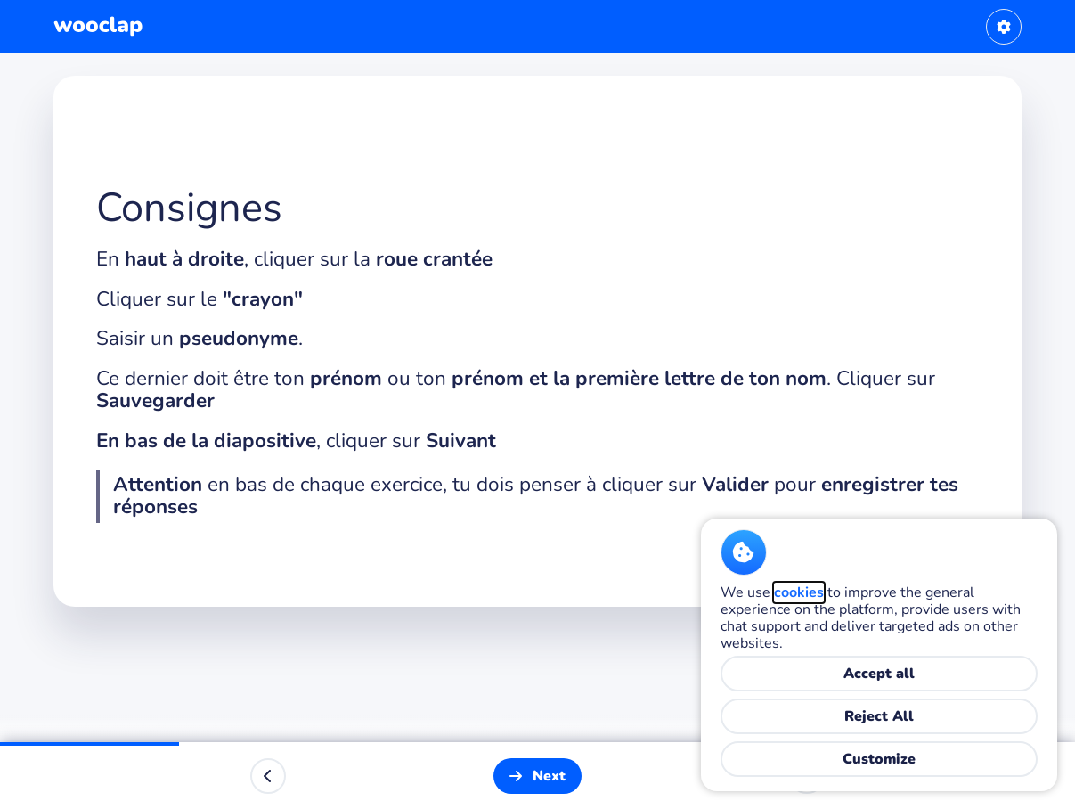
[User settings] (1004, 27)
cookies (799, 592)
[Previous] (268, 776)
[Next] (537, 776)
